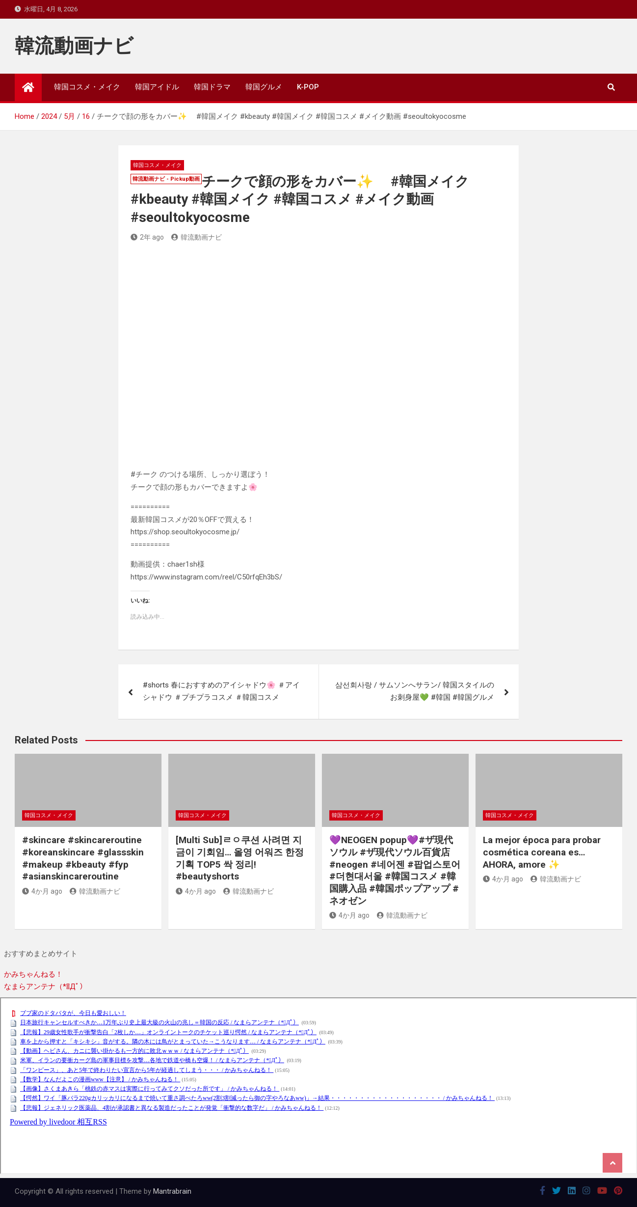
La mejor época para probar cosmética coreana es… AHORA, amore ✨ (542, 852)
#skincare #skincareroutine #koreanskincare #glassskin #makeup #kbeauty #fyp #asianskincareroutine (83, 858)
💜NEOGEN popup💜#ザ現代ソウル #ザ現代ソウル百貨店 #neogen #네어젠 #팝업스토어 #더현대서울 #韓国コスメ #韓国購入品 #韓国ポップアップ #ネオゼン (394, 870)
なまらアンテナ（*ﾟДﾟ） (45, 986)
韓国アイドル (157, 86)
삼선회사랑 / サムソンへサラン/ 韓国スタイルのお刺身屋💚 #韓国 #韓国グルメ (414, 691)
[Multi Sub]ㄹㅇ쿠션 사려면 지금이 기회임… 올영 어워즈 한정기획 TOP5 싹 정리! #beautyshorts (240, 858)
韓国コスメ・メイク (87, 86)
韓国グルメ (263, 86)
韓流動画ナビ (74, 45)
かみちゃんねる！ (33, 974)
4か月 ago (42, 891)
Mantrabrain (172, 1191)
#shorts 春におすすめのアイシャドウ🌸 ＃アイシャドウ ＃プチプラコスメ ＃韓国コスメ (221, 691)
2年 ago (147, 237)
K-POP (308, 86)
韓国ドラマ (212, 86)
